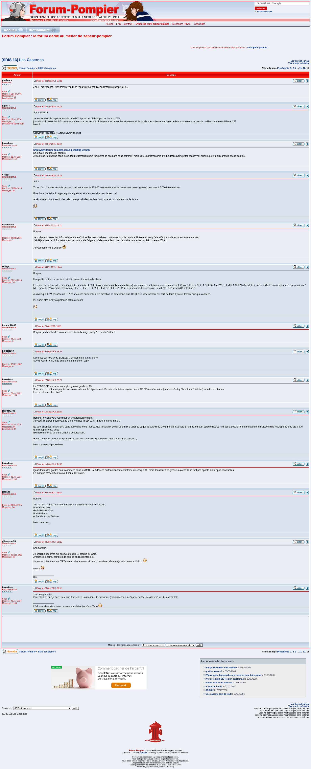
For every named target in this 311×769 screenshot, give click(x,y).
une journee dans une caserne (221, 667)
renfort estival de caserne (218, 682)
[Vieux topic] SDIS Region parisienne (224, 679)
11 (300, 68)
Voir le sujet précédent (298, 63)
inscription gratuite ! (257, 47)
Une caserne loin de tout (218, 694)
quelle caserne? (213, 671)
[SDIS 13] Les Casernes (23, 60)
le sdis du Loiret (213, 686)
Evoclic (143, 753)
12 (304, 68)
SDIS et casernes (47, 68)
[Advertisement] (48, 48)
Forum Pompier (27, 68)
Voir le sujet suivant (300, 61)
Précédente (283, 68)
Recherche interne (264, 11)
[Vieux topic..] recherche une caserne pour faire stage (233, 675)
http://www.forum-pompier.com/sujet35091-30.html (61, 150)
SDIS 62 (209, 690)
